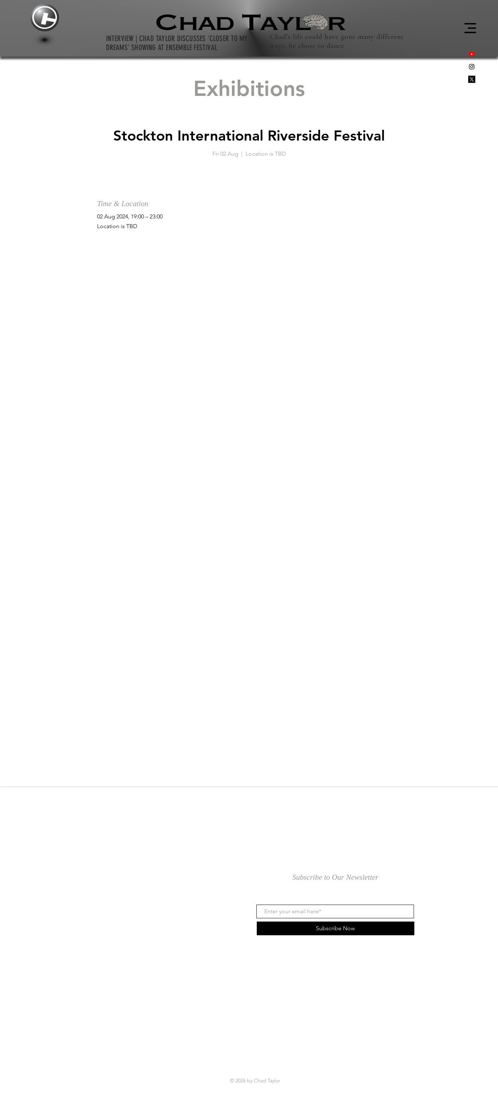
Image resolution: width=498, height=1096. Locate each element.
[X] (471, 79)
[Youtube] (471, 54)
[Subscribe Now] (335, 928)
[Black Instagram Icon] (471, 66)
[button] (470, 28)
